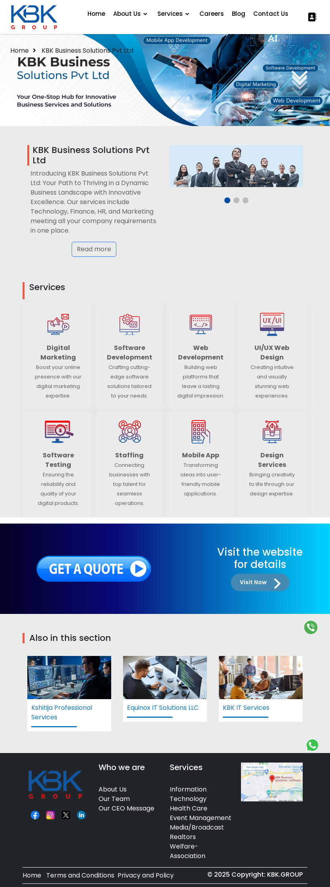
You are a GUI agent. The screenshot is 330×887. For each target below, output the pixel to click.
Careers (211, 14)
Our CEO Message (126, 808)
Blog (238, 14)
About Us (127, 14)
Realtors (183, 836)
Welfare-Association (187, 851)
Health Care (188, 808)
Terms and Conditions (80, 875)
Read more (94, 249)
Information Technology (188, 794)
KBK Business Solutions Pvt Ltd (87, 50)
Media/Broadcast (197, 827)
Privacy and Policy (146, 875)
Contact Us (270, 14)
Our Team (114, 798)
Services (170, 14)
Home (96, 14)
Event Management (200, 817)
